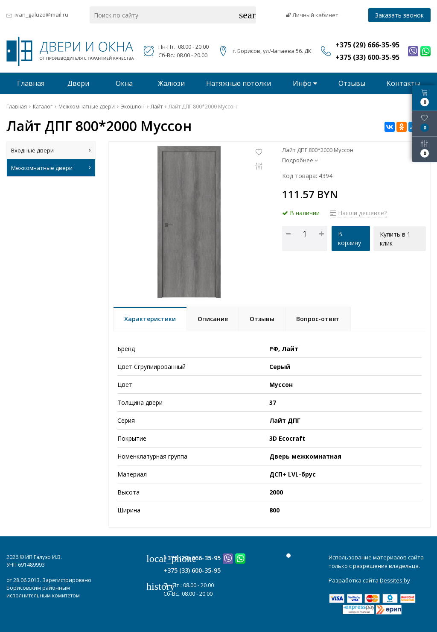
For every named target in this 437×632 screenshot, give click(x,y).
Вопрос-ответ (318, 319)
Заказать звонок (399, 15)
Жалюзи (171, 83)
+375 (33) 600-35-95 (192, 570)
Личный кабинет (312, 15)
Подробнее (300, 160)
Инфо (305, 83)
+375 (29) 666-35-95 (192, 558)
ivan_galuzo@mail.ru (41, 14)
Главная (30, 83)
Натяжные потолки (238, 83)
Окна (124, 83)
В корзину (349, 238)
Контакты (403, 83)
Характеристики (150, 319)
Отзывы (351, 83)
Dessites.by (395, 580)
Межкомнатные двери (51, 168)
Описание (213, 319)
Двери (78, 83)
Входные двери (51, 150)
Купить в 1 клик (395, 238)
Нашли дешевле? (358, 213)
